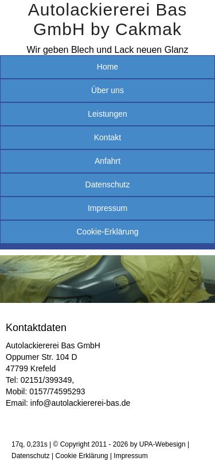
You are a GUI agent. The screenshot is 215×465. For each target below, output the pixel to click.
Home (107, 66)
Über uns (107, 90)
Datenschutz (107, 184)
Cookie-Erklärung (107, 231)
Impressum (107, 208)
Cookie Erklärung (82, 456)
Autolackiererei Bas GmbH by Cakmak (107, 19)
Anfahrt (107, 161)
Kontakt (107, 137)
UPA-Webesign (162, 444)
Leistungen (107, 113)
